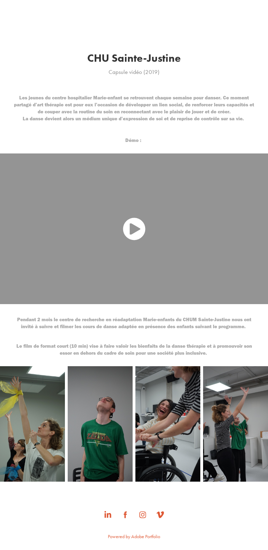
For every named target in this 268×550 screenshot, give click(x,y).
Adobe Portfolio (145, 537)
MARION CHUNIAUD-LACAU (134, 26)
